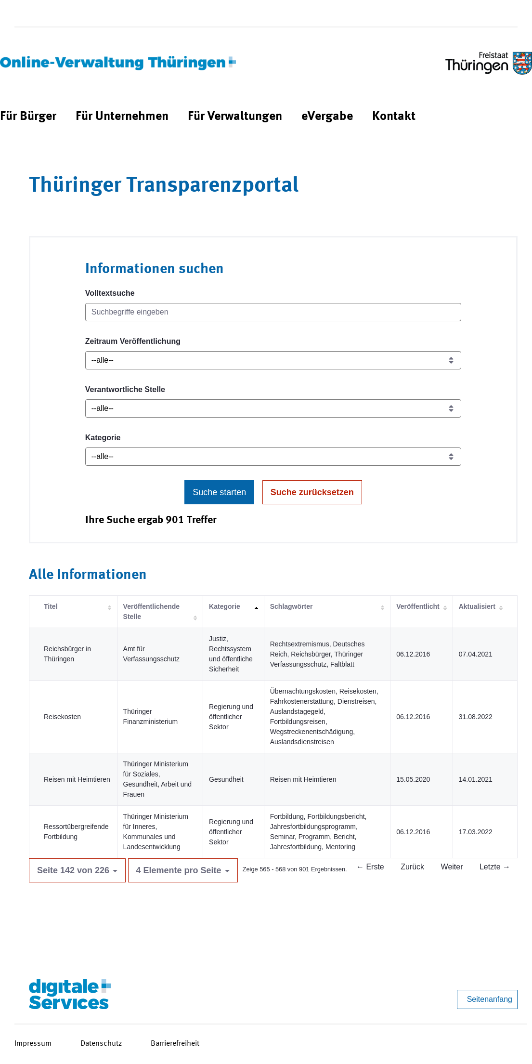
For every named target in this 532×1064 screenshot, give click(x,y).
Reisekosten (62, 717)
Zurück (412, 867)
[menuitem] (28, 116)
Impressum (33, 1044)
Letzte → (495, 867)
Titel (51, 606)
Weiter (452, 867)
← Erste (370, 867)
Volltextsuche (110, 293)
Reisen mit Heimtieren (77, 779)
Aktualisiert (477, 606)
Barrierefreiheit (175, 1044)
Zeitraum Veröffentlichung (133, 341)
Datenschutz (101, 1044)
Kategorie (103, 437)
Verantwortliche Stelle (125, 389)
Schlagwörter (291, 606)
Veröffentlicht (417, 606)
